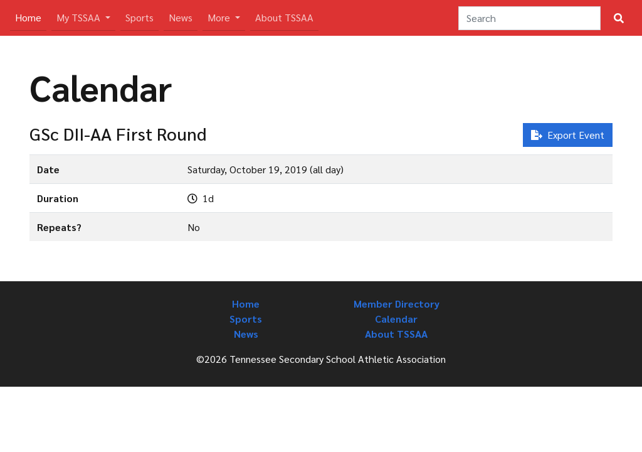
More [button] (220, 17)
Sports (139, 17)
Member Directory (396, 303)
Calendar (396, 318)
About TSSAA (284, 17)
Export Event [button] (567, 134)
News (180, 17)
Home (30, 16)
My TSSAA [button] (79, 17)
